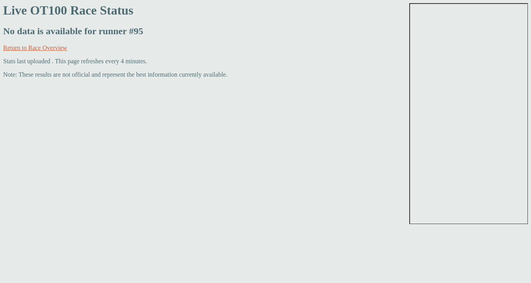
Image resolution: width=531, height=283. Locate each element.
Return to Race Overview (35, 47)
